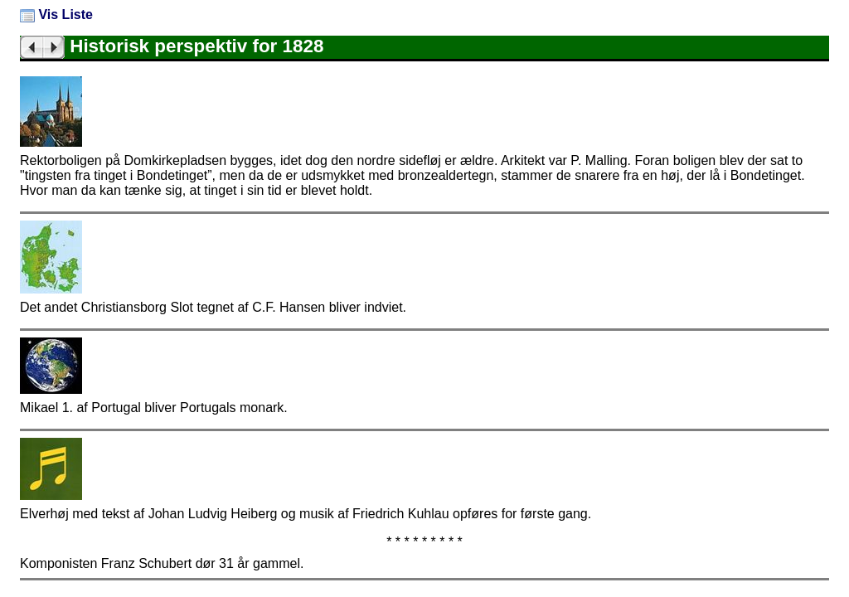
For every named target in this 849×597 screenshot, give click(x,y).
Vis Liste (56, 14)
